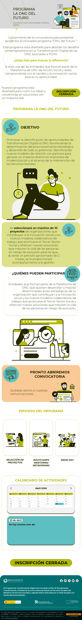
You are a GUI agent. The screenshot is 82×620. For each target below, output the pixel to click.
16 (38, 501)
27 (11, 506)
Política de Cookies (11, 618)
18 (57, 501)
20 (11, 504)
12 (66, 499)
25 (57, 504)
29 (29, 506)
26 (66, 504)
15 (29, 501)
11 (57, 499)
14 (20, 501)
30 (38, 506)
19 (66, 501)
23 (38, 504)
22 (29, 504)
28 (20, 506)
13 (11, 501)
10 (48, 499)
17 (48, 501)
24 (48, 504)
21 (20, 504)
